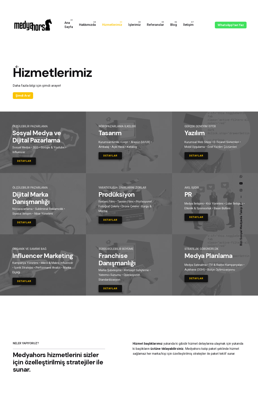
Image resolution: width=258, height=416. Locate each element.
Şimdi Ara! (23, 96)
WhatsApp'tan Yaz (231, 25)
